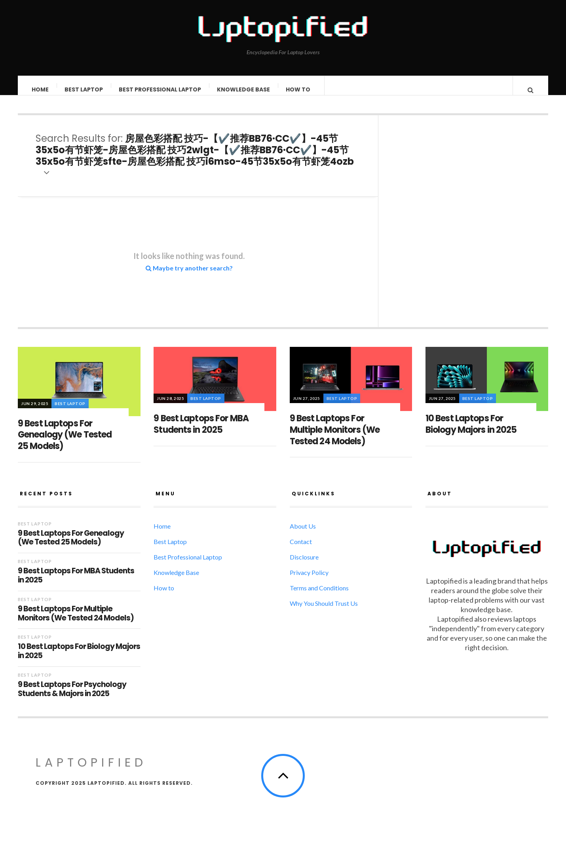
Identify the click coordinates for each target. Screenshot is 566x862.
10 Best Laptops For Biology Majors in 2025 (471, 432)
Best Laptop (84, 89)
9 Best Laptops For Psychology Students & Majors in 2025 (72, 697)
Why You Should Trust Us (324, 611)
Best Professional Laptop (160, 89)
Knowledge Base (243, 89)
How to (298, 89)
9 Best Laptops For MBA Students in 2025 (201, 432)
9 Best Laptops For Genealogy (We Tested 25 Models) (65, 442)
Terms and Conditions (319, 595)
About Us (303, 534)
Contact (301, 549)
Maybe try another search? (189, 276)
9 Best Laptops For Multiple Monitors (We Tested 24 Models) (335, 437)
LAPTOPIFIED (91, 770)
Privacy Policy (309, 580)
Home (40, 89)
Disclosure (304, 565)
